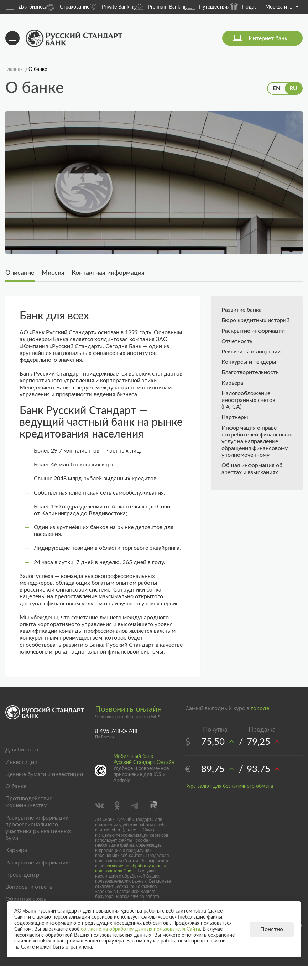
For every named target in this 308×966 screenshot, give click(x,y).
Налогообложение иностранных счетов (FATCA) (248, 400)
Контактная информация (108, 273)
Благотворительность (250, 372)
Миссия (53, 273)
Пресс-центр (22, 875)
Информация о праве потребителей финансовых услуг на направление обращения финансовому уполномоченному (256, 441)
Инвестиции (21, 762)
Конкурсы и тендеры (248, 362)
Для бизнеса (26, 7)
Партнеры (234, 417)
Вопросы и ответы (29, 887)
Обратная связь (25, 899)
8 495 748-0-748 (116, 731)
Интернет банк (268, 38)
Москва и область (281, 7)
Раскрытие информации (253, 331)
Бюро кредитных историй (255, 320)
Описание (20, 273)
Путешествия (208, 7)
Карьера (232, 383)
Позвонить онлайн (128, 709)
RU (293, 88)
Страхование (68, 7)
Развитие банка (241, 310)
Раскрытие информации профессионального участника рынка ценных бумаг (38, 828)
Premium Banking (161, 7)
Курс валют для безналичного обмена (229, 786)
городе (260, 708)
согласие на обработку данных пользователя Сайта (131, 868)
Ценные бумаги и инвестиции (44, 774)
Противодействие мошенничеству (28, 802)
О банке (15, 786)
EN (276, 88)
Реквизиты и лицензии (251, 352)
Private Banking (112, 7)
